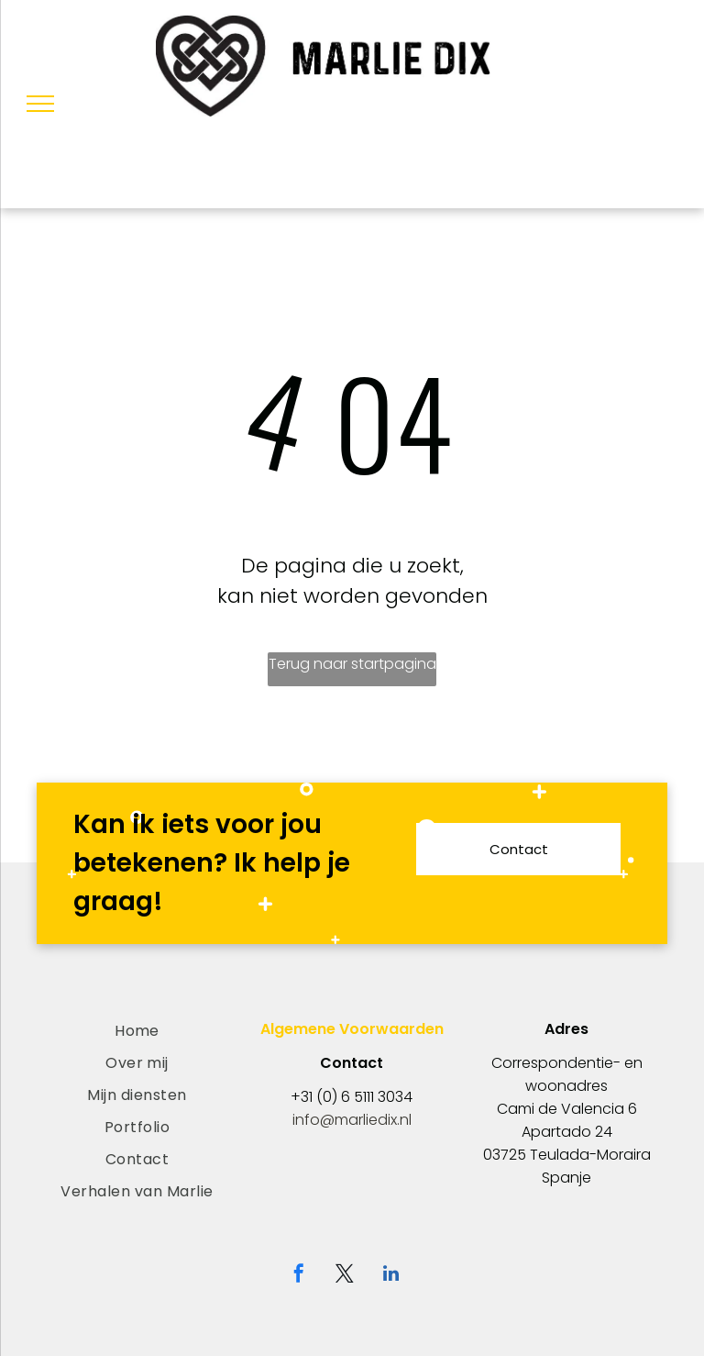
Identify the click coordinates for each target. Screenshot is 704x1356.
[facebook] (299, 1276)
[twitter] (344, 1276)
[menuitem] (137, 1031)
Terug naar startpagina (352, 663)
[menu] (40, 104)
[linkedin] (390, 1276)
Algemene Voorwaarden (352, 1028)
